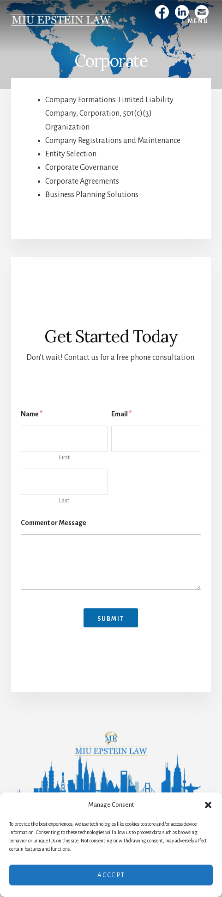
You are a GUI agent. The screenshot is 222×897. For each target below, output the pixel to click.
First (64, 457)
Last (64, 500)
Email (121, 414)
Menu (198, 21)
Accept (111, 875)
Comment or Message (53, 522)
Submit (110, 619)
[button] (208, 805)
